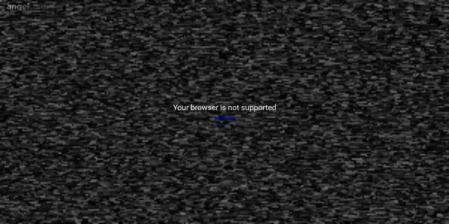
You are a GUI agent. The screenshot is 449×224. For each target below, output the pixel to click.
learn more (224, 117)
